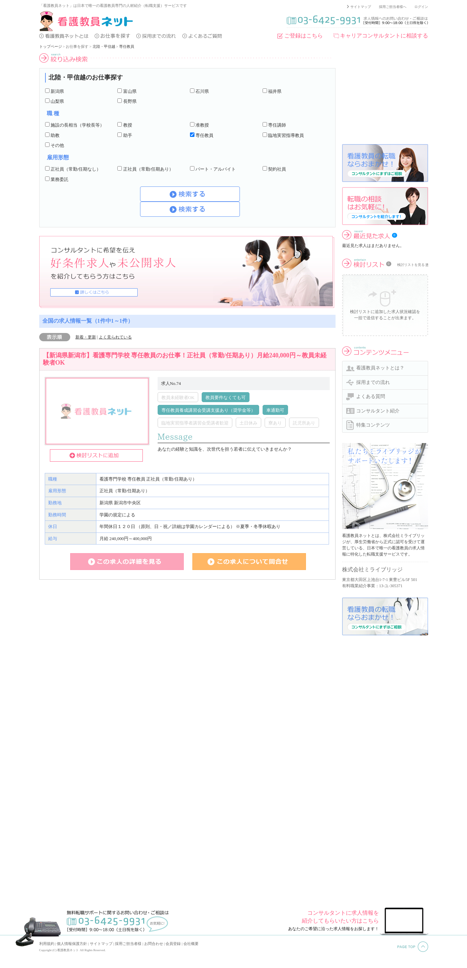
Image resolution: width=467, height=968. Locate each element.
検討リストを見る (411, 265)
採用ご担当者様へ (392, 7)
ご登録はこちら (303, 36)
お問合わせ (153, 944)
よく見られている (115, 337)
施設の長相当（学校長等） (77, 125)
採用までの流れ (373, 382)
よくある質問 (370, 396)
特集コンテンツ (373, 425)
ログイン (421, 7)
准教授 (202, 125)
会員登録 (173, 944)
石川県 (202, 91)
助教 (55, 135)
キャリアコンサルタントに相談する (384, 36)
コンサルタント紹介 (378, 410)
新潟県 (57, 91)
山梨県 (57, 101)
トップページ (50, 46)
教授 (127, 125)
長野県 (130, 101)
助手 (127, 135)
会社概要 (191, 944)
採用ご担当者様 (128, 944)
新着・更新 (85, 337)
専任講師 (277, 125)
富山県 (130, 91)
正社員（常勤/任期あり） (148, 169)
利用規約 (46, 944)
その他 (57, 145)
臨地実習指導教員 (286, 135)
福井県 (275, 91)
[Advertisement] (385, 96)
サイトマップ (360, 7)
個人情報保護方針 (72, 944)
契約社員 (277, 169)
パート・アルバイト (215, 169)
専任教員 (126, 46)
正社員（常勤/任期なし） (76, 169)
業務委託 (59, 179)
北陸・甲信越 (104, 46)
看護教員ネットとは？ (380, 367)
